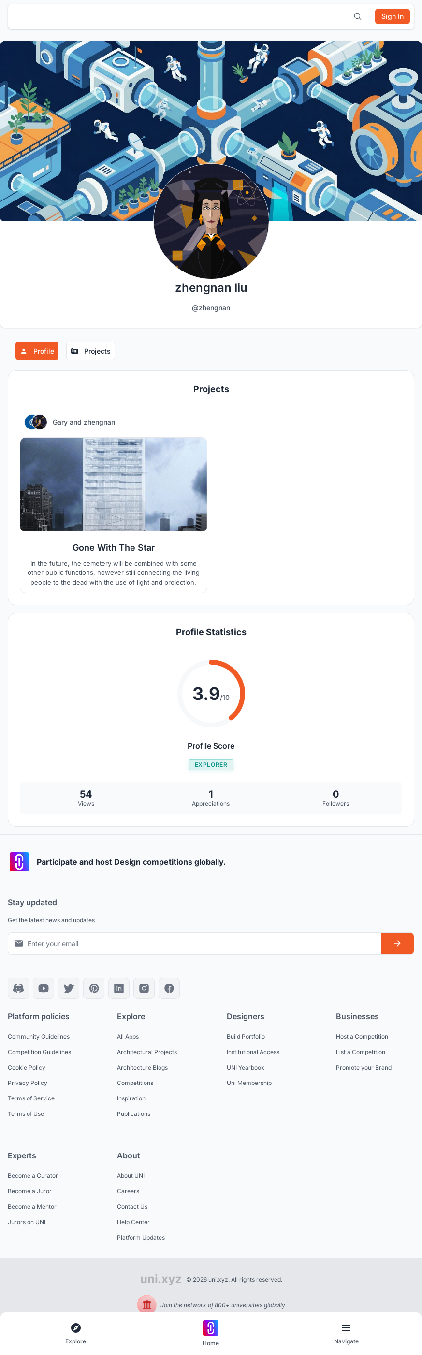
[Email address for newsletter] (194, 944)
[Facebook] (169, 988)
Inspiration (131, 1098)
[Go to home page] (210, 1334)
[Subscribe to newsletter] (397, 943)
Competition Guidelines (39, 1051)
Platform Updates (141, 1237)
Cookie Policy (26, 1067)
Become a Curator (33, 1175)
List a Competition (360, 1051)
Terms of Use (26, 1113)
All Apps (128, 1036)
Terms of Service (31, 1098)
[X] (68, 988)
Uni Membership (249, 1082)
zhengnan (99, 422)
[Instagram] (144, 988)
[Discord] (18, 988)
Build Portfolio (246, 1036)
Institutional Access (253, 1051)
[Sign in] (392, 16)
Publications (133, 1113)
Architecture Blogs (142, 1067)
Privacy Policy (27, 1082)
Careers (128, 1191)
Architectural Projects (147, 1051)
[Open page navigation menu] (346, 1334)
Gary (61, 422)
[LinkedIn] (119, 988)
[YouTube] (43, 988)
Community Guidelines (39, 1036)
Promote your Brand (364, 1067)
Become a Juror (30, 1191)
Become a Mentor (32, 1206)
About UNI (131, 1175)
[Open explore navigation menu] (76, 1334)
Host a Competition (362, 1036)
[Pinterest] (93, 988)
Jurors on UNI (26, 1222)
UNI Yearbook (245, 1067)
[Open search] (357, 16)
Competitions (135, 1082)
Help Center (133, 1222)
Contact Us (132, 1206)
